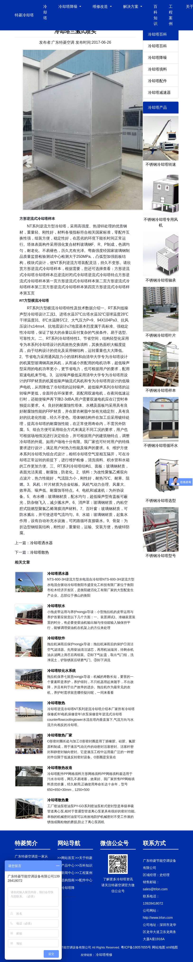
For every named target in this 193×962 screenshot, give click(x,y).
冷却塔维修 (104, 955)
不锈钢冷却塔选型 (161, 501)
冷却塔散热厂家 (59, 735)
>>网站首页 (66, 858)
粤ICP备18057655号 (136, 947)
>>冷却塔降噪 (66, 890)
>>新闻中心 (66, 873)
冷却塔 (45, 12)
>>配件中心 (83, 880)
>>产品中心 (66, 865)
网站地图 (158, 947)
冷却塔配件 (157, 81)
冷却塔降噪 (157, 58)
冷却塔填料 (157, 69)
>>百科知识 (83, 865)
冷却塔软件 (56, 638)
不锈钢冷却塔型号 (161, 556)
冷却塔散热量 (58, 800)
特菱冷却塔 (24, 15)
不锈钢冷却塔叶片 (161, 335)
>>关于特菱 (83, 858)
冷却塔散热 (39, 552)
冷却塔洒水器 (41, 543)
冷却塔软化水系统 (61, 671)
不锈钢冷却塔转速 (161, 164)
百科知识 (155, 15)
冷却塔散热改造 (59, 768)
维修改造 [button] (101, 7)
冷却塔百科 (157, 46)
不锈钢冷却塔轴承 (161, 280)
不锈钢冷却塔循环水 (161, 445)
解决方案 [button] (131, 7)
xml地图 (172, 947)
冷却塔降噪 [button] (68, 7)
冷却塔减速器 (159, 92)
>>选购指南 (66, 880)
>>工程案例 (83, 873)
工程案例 (171, 15)
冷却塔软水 (56, 606)
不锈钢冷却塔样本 (161, 390)
